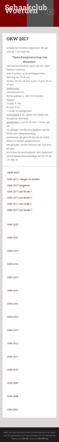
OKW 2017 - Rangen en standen (23, 179)
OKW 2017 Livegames (18, 185)
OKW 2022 (12, 237)
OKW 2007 (12, 409)
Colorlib (24, 438)
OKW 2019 (12, 250)
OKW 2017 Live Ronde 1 (19, 191)
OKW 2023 (12, 224)
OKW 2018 (12, 264)
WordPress (43, 438)
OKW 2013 (12, 330)
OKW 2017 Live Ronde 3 (19, 197)
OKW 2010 (12, 369)
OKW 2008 (12, 396)
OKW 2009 (12, 382)
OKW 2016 (12, 290)
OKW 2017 (12, 277)
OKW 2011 (12, 356)
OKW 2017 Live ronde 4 (19, 203)
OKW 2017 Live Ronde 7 (19, 209)
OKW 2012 (12, 343)
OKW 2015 (12, 303)
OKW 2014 (12, 316)
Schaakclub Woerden (26, 5)
